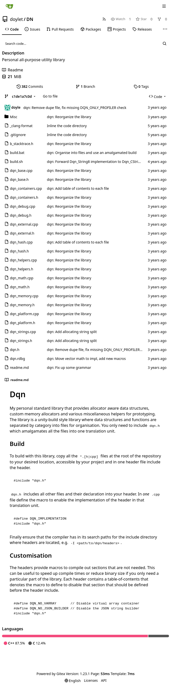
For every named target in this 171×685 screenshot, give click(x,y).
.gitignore (18, 134)
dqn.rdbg (17, 358)
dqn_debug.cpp (22, 206)
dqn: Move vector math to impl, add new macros (86, 358)
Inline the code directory (67, 125)
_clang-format (21, 125)
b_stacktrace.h (21, 143)
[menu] (73, 680)
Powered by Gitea (51, 673)
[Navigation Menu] (164, 6)
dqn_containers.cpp (26, 188)
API (103, 680)
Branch (85, 86)
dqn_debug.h (21, 215)
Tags (141, 86)
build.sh (16, 161)
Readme (12, 69)
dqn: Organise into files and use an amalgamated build (91, 152)
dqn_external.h (22, 233)
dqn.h (14, 349)
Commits (30, 86)
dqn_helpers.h (21, 269)
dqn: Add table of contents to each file (78, 188)
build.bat (17, 152)
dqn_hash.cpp (21, 242)
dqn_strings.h (21, 340)
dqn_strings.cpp (23, 331)
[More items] (165, 29)
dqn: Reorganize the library (69, 116)
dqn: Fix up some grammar (69, 367)
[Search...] (164, 43)
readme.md (19, 367)
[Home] (9, 6)
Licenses (91, 680)
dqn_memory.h (22, 304)
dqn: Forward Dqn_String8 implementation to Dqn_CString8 (95, 161)
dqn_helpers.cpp (23, 260)
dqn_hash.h (19, 251)
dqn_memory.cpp (24, 296)
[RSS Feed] (104, 19)
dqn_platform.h (22, 322)
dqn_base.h (19, 179)
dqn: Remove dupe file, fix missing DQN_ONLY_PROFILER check (74, 107)
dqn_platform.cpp (24, 313)
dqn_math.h (20, 287)
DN (29, 19)
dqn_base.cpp (21, 170)
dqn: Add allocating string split (72, 331)
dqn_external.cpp (24, 224)
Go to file (50, 96)
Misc (13, 116)
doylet (16, 19)
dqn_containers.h (24, 197)
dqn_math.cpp (21, 278)
